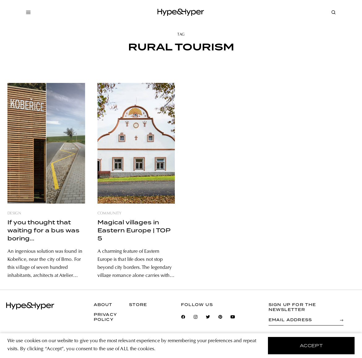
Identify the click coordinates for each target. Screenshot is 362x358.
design (14, 213)
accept (311, 345)
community (109, 213)
